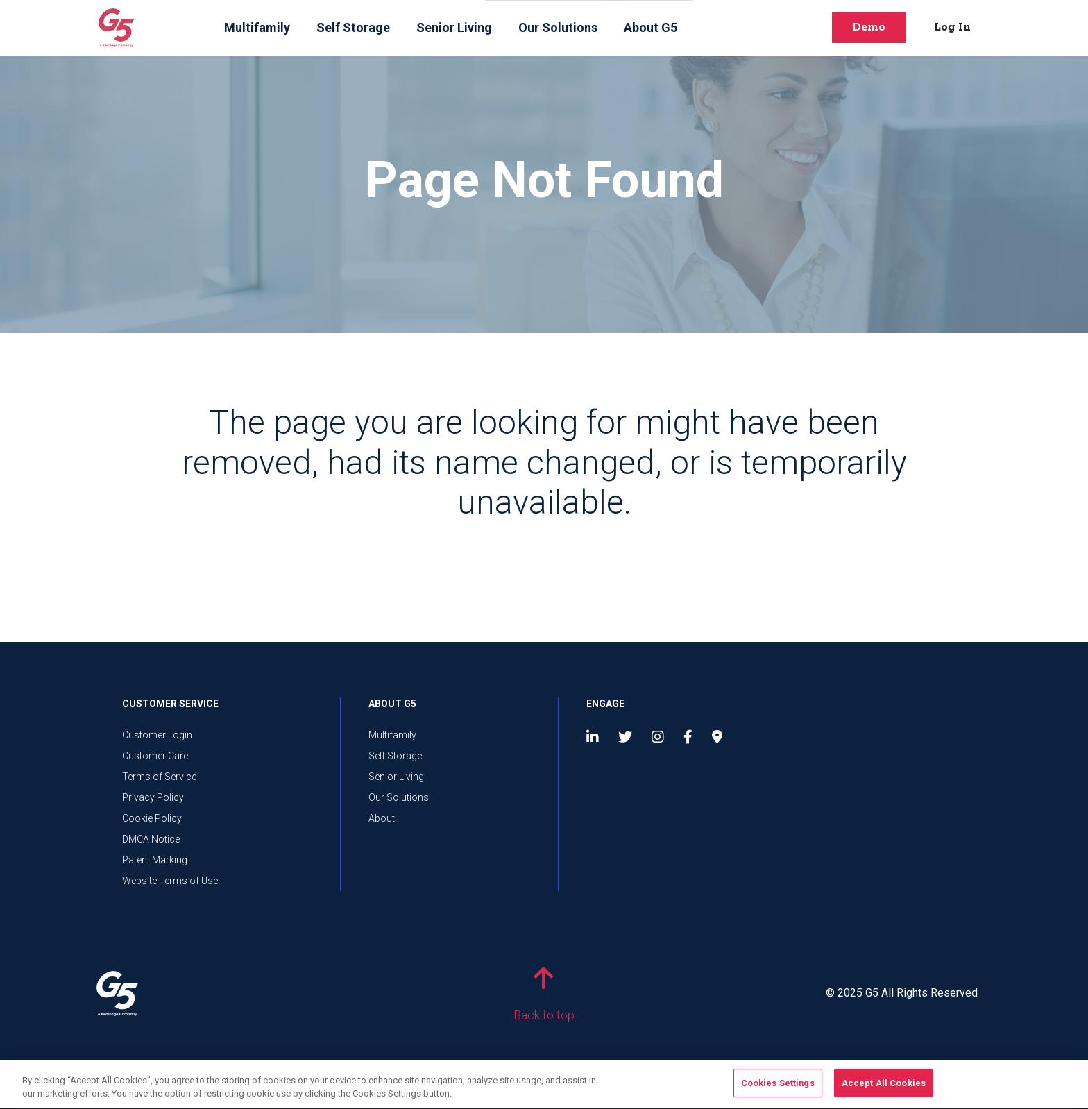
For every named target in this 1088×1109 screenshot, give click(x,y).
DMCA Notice (151, 839)
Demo (868, 27)
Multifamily (257, 27)
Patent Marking (154, 859)
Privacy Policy (153, 797)
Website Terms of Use (170, 880)
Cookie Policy (152, 818)
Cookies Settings (778, 1090)
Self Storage (353, 27)
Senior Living (454, 27)
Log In (952, 27)
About (381, 818)
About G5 (650, 27)
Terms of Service (159, 776)
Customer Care (155, 755)
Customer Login (157, 734)
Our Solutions (557, 27)
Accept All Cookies (884, 1090)
